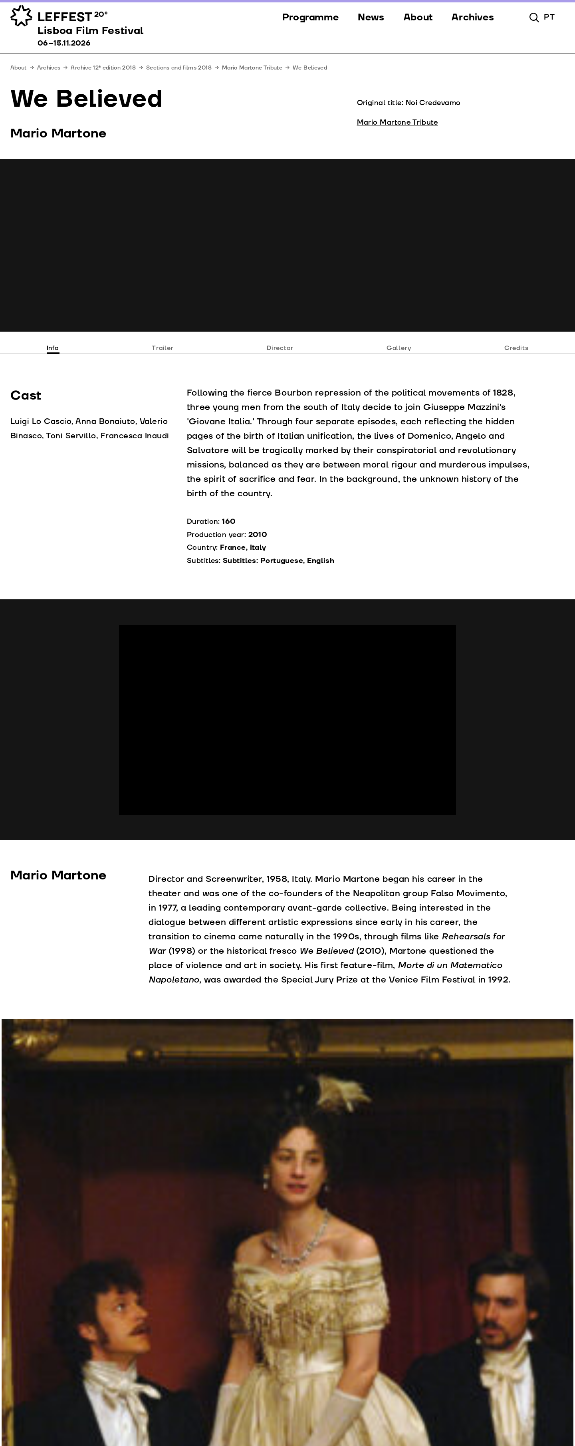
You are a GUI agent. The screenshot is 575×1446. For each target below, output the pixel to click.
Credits (516, 348)
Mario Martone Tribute (252, 68)
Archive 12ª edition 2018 (103, 68)
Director (280, 348)
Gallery (399, 348)
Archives (49, 68)
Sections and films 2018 (179, 68)
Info (53, 348)
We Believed (310, 68)
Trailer (163, 348)
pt (549, 17)
